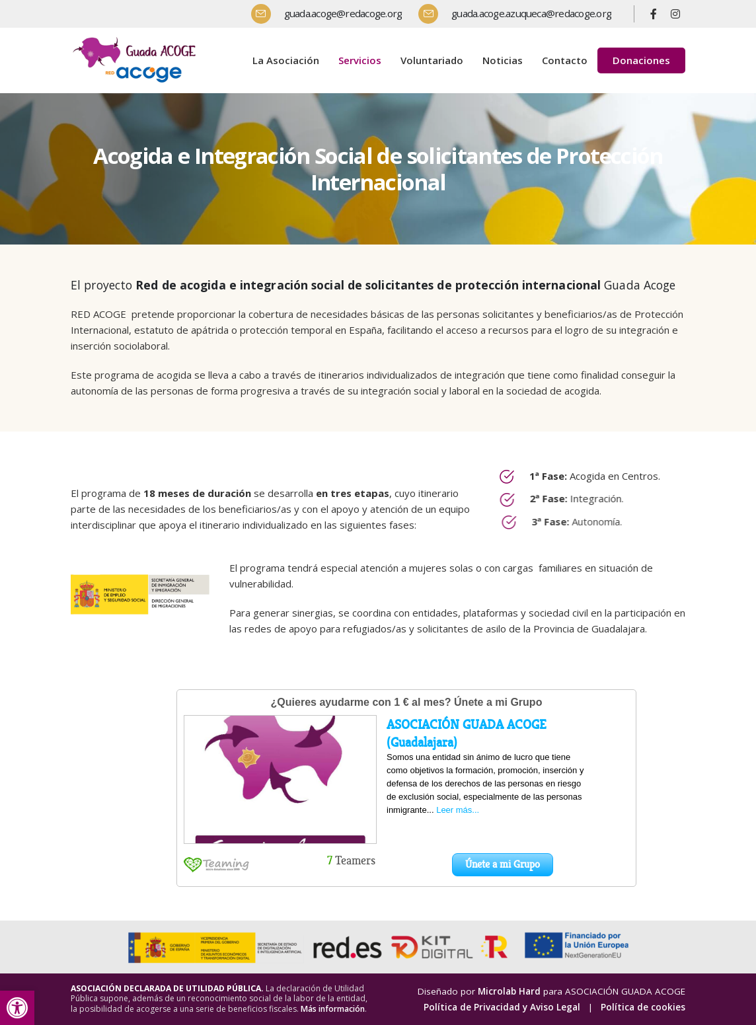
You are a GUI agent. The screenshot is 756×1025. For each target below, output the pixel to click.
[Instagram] (675, 14)
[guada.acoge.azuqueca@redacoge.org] (519, 14)
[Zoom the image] (137, 39)
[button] (17, 1008)
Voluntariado (431, 60)
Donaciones (641, 60)
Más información (333, 1008)
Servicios (359, 60)
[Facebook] (653, 14)
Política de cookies (643, 1007)
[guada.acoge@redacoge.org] (332, 14)
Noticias (502, 60)
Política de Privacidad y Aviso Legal (502, 1007)
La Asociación (285, 60)
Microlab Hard (509, 991)
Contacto (564, 60)
